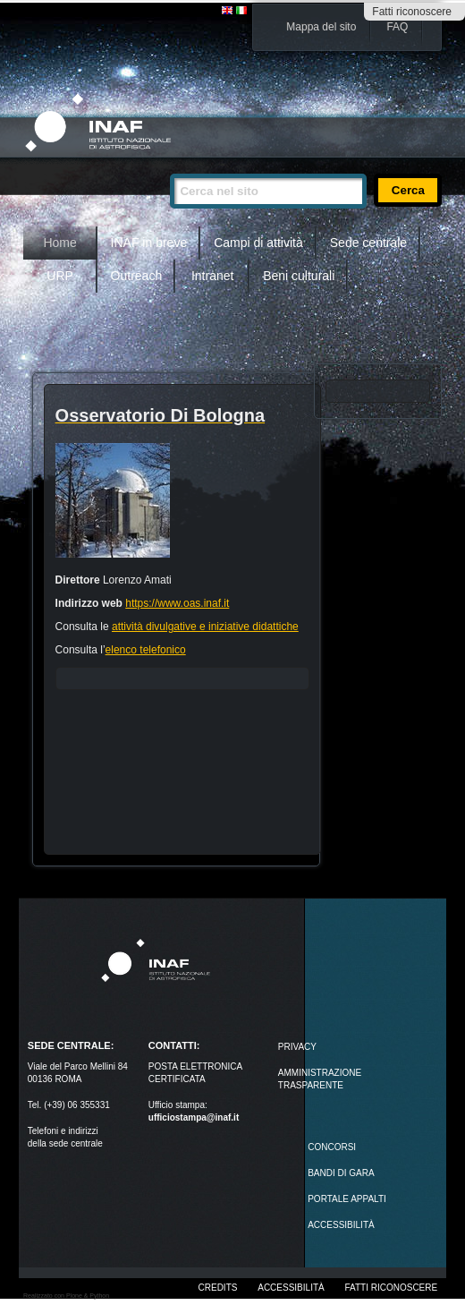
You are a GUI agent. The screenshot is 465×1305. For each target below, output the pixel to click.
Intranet (212, 276)
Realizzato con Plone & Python (66, 1295)
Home (59, 242)
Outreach (137, 276)
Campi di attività (258, 242)
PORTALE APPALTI (347, 1199)
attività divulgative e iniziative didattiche (205, 626)
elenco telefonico (146, 650)
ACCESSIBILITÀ (341, 1225)
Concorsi (332, 1147)
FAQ (397, 27)
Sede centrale (368, 242)
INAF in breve (149, 242)
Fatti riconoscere (412, 11)
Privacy (297, 1047)
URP (59, 276)
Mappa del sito (321, 27)
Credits (218, 1287)
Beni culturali (298, 276)
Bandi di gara (341, 1173)
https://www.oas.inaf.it (177, 603)
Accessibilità (291, 1287)
